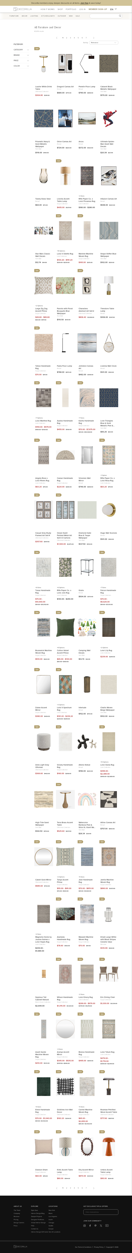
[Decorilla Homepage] (23, 9)
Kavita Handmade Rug (86, 421)
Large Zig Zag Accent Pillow (41, 309)
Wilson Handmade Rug (65, 998)
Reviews (16, 1216)
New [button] (74, 16)
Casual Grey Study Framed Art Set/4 (43, 534)
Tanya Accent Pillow (62, 880)
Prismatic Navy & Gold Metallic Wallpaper (42, 144)
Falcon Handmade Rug (108, 591)
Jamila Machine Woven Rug (107, 880)
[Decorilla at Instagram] (84, 1226)
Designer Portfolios (37, 1219)
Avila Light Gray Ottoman (42, 766)
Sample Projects (36, 1216)
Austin (51, 1219)
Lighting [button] (38, 16)
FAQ (32, 1226)
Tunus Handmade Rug (42, 591)
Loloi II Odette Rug (65, 253)
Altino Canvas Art (107, 822)
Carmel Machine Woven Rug (85, 1110)
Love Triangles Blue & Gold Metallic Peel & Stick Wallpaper (107, 423)
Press (16, 1226)
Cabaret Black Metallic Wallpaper (108, 87)
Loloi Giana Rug (107, 765)
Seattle (51, 1226)
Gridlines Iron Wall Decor (65, 1110)
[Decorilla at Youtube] (107, 1226)
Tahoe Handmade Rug (43, 367)
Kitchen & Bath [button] (52, 16)
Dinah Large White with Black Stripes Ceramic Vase (108, 939)
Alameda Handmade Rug (63, 938)
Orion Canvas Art (64, 141)
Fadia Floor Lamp (64, 366)
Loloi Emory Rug (86, 997)
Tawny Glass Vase (43, 199)
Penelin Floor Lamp (87, 86)
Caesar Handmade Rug (65, 479)
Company (17, 1213)
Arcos (81, 141)
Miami (50, 1213)
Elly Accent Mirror (86, 1169)
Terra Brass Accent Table (65, 823)
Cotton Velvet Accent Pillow (63, 651)
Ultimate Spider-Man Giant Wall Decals (107, 144)
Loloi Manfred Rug (43, 420)
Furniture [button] (17, 16)
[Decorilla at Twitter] (101, 1226)
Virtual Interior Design (38, 1222)
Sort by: (85, 42)
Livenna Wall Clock (108, 366)
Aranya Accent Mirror (63, 1053)
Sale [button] (82, 16)
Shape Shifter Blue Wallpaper (108, 254)
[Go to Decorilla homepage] (20, 1247)
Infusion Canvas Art (108, 199)
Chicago (51, 1222)
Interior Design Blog (37, 1213)
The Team (17, 1210)
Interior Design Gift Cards (39, 1232)
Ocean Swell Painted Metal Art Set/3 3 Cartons (64, 535)
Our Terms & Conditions (83, 1247)
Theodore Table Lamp (107, 309)
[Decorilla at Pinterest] (95, 1226)
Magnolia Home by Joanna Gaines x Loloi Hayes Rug (43, 939)
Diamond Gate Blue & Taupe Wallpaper (85, 535)
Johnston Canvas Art (86, 367)
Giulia (81, 590)
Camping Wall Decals (84, 651)
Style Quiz (34, 1210)
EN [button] (113, 9)
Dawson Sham (41, 1169)
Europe (51, 1229)
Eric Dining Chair (107, 997)
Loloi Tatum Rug (107, 1052)
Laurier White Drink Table (43, 87)
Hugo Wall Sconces (108, 533)
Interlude (82, 707)
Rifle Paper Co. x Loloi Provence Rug (87, 200)
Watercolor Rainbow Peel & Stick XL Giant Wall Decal (87, 825)
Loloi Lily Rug (106, 650)
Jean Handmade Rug (86, 880)
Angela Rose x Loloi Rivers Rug (42, 479)
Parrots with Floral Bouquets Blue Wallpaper (65, 311)
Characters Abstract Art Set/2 (86, 309)
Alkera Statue (84, 765)
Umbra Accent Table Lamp (106, 1170)
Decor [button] (28, 16)
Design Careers (19, 1222)
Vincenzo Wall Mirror (85, 479)
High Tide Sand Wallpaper (42, 823)
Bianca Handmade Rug (86, 1053)
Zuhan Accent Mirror (41, 708)
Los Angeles (53, 1216)
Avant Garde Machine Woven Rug (42, 1054)
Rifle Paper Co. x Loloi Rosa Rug (107, 479)
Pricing (16, 1219)
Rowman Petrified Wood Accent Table (108, 1110)
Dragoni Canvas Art (65, 86)
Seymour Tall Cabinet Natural (42, 998)
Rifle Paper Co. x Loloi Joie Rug (64, 591)
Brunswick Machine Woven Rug (43, 651)
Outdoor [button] (66, 16)
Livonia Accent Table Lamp (63, 200)
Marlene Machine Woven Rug (86, 254)
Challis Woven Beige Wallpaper (107, 708)
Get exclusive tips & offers (95, 1206)
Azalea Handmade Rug (65, 421)
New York (52, 1210)
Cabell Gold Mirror (43, 879)
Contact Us (34, 1229)
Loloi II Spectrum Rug (64, 708)
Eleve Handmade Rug (42, 1110)
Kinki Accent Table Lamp (65, 1170)
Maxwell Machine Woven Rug (86, 938)
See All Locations (54, 1232)
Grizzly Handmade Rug (65, 766)
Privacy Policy (99, 1247)
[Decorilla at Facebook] (90, 1226)
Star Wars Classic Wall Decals (42, 254)
